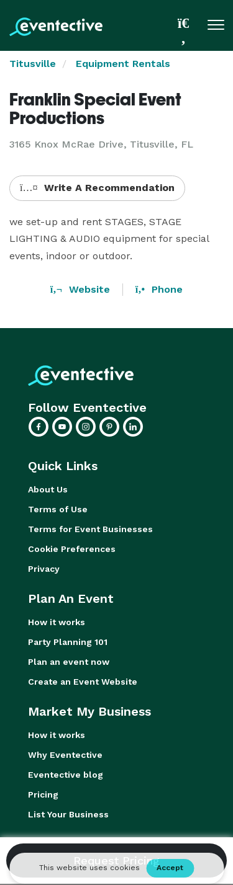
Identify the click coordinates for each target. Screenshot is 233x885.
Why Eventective (65, 755)
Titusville (32, 63)
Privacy (44, 569)
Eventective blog (65, 775)
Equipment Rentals (123, 63)
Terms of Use (58, 509)
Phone (159, 289)
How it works (56, 622)
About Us (48, 489)
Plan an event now (68, 662)
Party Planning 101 (67, 642)
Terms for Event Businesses (90, 529)
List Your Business (68, 814)
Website (80, 289)
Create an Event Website (82, 682)
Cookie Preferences (72, 549)
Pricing (43, 794)
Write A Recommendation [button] (97, 187)
